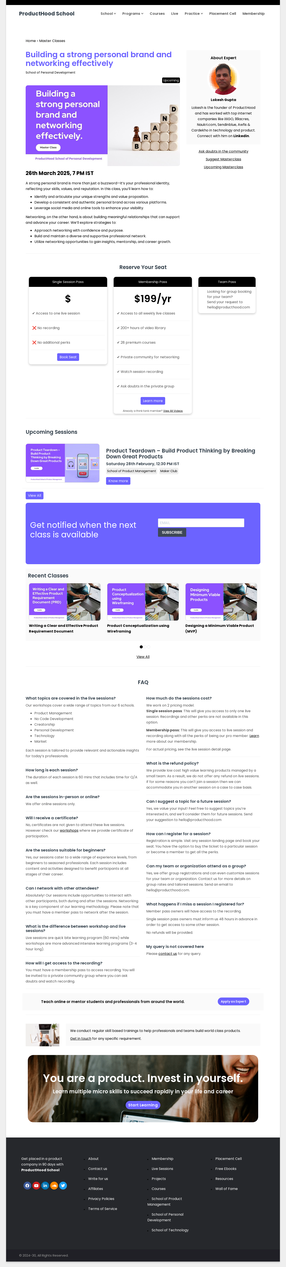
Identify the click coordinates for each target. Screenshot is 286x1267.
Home (31, 40)
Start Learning (143, 1105)
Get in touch (80, 1038)
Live (174, 13)
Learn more (153, 400)
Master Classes (52, 40)
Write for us (98, 1178)
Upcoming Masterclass (223, 167)
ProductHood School (47, 13)
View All (34, 495)
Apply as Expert (233, 1001)
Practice (194, 13)
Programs (132, 13)
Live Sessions (162, 1168)
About (93, 1158)
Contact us (97, 1168)
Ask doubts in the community (223, 151)
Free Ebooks (225, 1168)
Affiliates (95, 1188)
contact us (167, 953)
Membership (254, 13)
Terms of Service (102, 1208)
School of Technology (170, 1230)
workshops (69, 830)
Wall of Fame (226, 1188)
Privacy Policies (101, 1198)
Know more (118, 480)
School (108, 13)
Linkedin (241, 135)
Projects (159, 1178)
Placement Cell (222, 13)
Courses (157, 13)
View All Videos (173, 411)
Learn (254, 735)
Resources (224, 1178)
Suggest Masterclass (223, 159)
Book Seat (68, 357)
